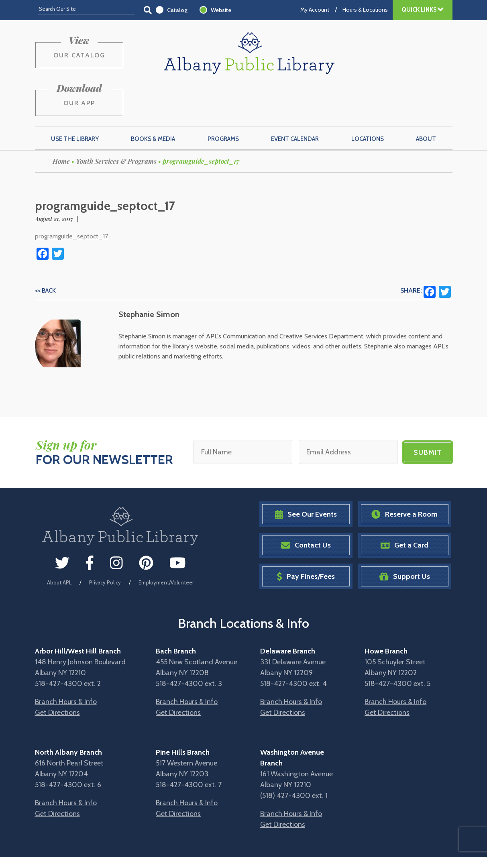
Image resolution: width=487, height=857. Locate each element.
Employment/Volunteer (166, 544)
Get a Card (404, 507)
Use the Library (75, 100)
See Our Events (306, 475)
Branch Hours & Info (66, 663)
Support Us (404, 538)
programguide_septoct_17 (71, 198)
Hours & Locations (365, 9)
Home (61, 123)
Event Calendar (295, 100)
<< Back (45, 252)
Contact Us (306, 507)
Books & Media (153, 100)
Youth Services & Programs (116, 123)
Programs (223, 100)
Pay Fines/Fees (306, 538)
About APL (59, 544)
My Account (314, 9)
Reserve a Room (404, 475)
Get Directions (57, 674)
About (426, 100)
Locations (367, 100)
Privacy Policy (105, 544)
